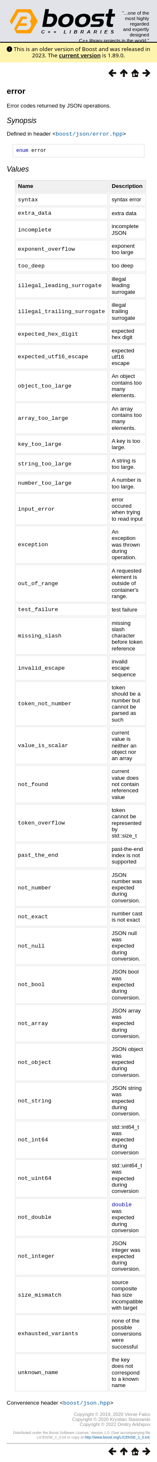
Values (18, 170)
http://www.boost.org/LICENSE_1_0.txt (117, 1436)
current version (80, 55)
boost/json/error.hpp (89, 133)
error (16, 91)
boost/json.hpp (86, 1401)
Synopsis (21, 120)
